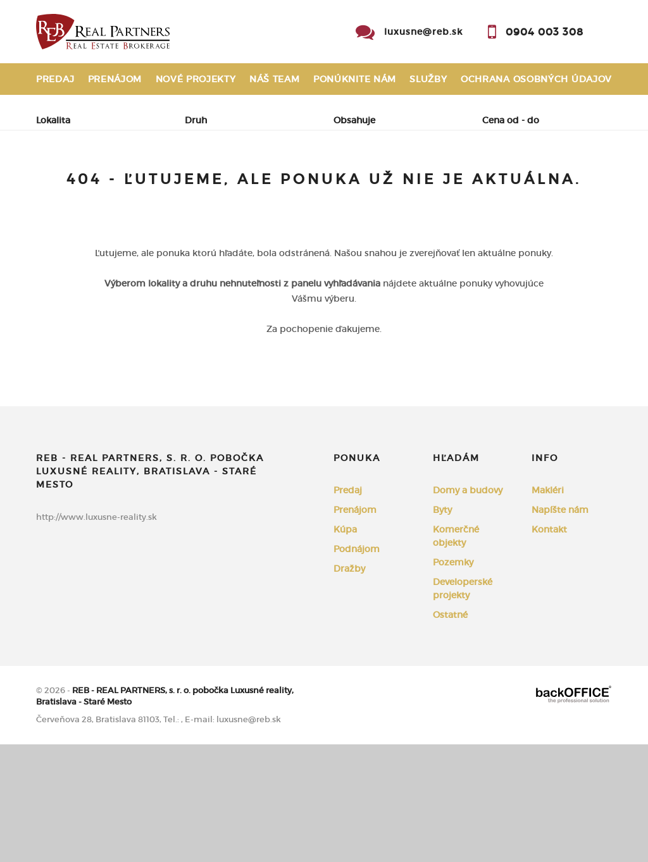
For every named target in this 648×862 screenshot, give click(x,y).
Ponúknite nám (354, 79)
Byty (442, 627)
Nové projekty (196, 79)
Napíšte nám (560, 627)
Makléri (548, 607)
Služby (428, 79)
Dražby (349, 686)
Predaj (55, 79)
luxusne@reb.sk (423, 31)
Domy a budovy (467, 607)
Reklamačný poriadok (98, 110)
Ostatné (450, 732)
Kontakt (589, 110)
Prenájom (115, 79)
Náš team (274, 79)
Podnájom (78, 213)
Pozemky (453, 680)
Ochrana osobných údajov (536, 79)
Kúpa (211, 183)
